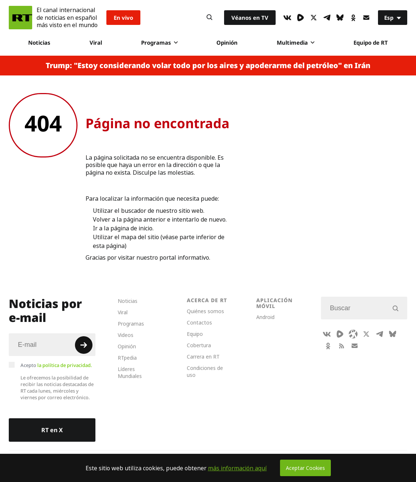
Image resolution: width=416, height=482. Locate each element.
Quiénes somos (205, 311)
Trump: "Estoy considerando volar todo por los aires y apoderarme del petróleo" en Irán (208, 65)
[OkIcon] (353, 17)
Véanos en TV (249, 17)
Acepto (56, 365)
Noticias (39, 42)
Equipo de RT (370, 42)
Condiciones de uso (205, 371)
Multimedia (295, 42)
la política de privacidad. (64, 365)
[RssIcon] (341, 346)
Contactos (199, 322)
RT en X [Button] (52, 430)
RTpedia (127, 358)
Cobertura (199, 345)
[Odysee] (353, 334)
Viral (96, 42)
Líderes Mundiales (130, 372)
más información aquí (237, 468)
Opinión (227, 42)
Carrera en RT (203, 356)
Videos (125, 335)
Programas (159, 42)
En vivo (123, 17)
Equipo (195, 334)
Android (265, 317)
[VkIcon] (287, 17)
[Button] (209, 17)
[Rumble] (300, 17)
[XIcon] (313, 17)
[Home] (20, 17)
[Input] (52, 344)
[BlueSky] (340, 17)
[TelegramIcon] (327, 17)
